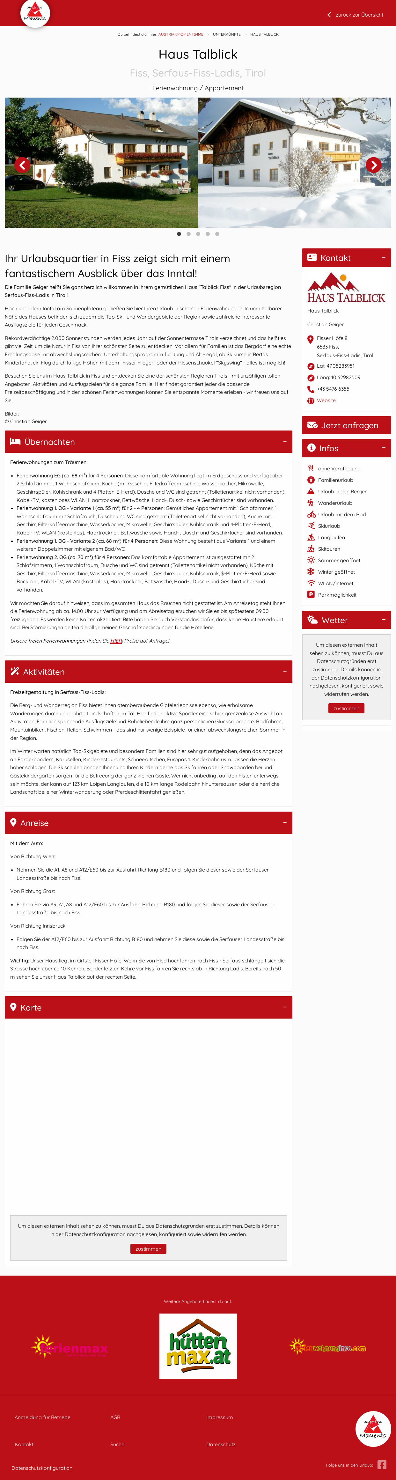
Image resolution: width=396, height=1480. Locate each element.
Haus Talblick (198, 63)
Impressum (219, 1417)
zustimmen (148, 1249)
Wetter (327, 620)
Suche (117, 1444)
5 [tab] (217, 234)
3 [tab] (198, 234)
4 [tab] (207, 234)
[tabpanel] (101, 163)
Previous (22, 165)
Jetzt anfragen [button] (342, 425)
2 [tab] (188, 234)
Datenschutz (221, 1444)
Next (374, 165)
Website (326, 400)
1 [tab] (179, 234)
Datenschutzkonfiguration (41, 1468)
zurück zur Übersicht (359, 14)
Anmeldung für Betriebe (42, 1417)
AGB (115, 1417)
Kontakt (329, 258)
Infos (322, 448)
